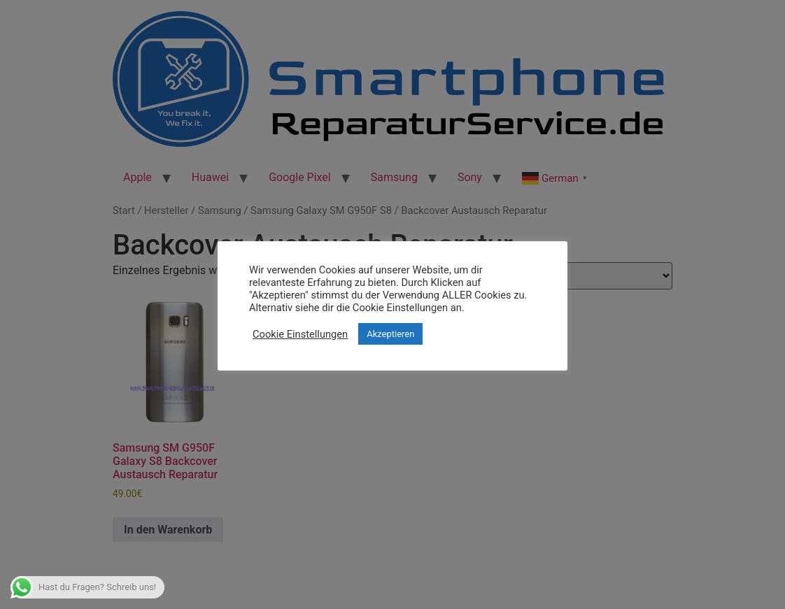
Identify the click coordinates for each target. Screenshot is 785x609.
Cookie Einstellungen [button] (300, 334)
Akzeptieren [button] (390, 334)
